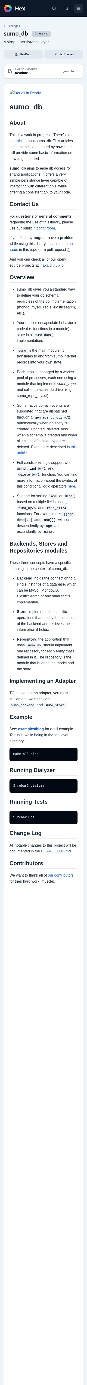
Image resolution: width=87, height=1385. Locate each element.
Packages (12, 26)
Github (14, 1162)
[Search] (66, 8)
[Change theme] (54, 8)
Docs (12, 1147)
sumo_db (16, 33)
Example (15, 1154)
